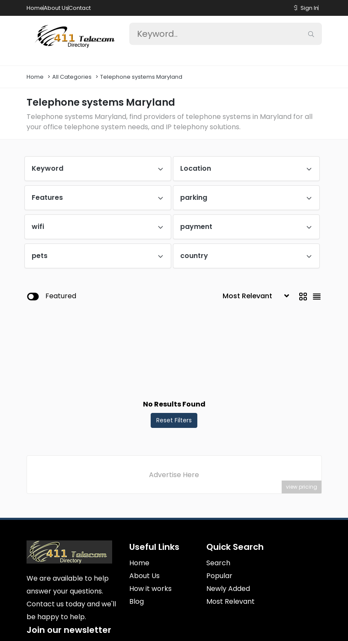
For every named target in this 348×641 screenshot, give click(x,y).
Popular (219, 576)
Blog (136, 601)
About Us (56, 8)
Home (35, 8)
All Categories (72, 76)
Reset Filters (174, 420)
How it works (150, 589)
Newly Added (228, 589)
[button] (295, 8)
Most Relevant (230, 601)
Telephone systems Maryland (141, 76)
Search (218, 563)
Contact (79, 8)
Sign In (309, 8)
